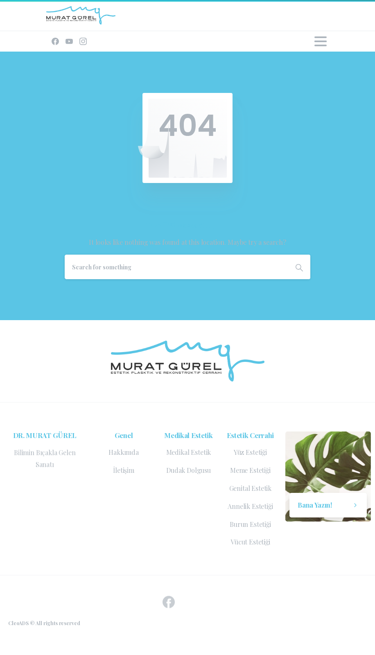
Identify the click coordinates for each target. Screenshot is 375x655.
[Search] (176, 267)
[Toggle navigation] (320, 41)
